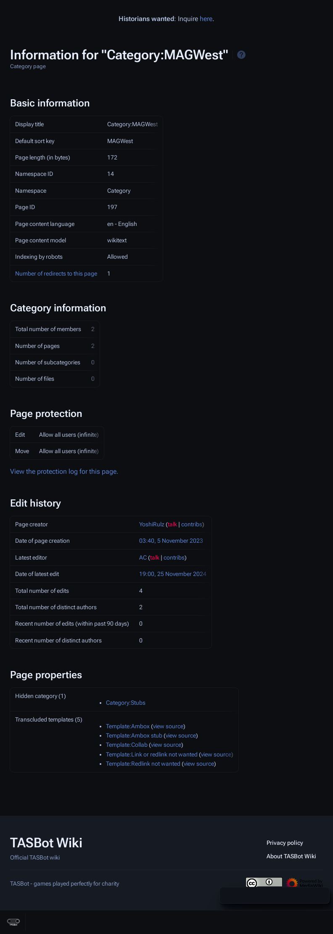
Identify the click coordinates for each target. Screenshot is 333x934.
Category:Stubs (125, 702)
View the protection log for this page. (64, 471)
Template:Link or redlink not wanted (152, 754)
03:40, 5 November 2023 (171, 540)
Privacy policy (285, 842)
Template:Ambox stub (134, 735)
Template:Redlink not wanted (143, 763)
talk (172, 524)
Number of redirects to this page (56, 273)
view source (168, 726)
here (206, 19)
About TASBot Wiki (291, 856)
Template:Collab (127, 744)
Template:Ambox (128, 726)
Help (241, 54)
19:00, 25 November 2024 (172, 573)
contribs (191, 524)
